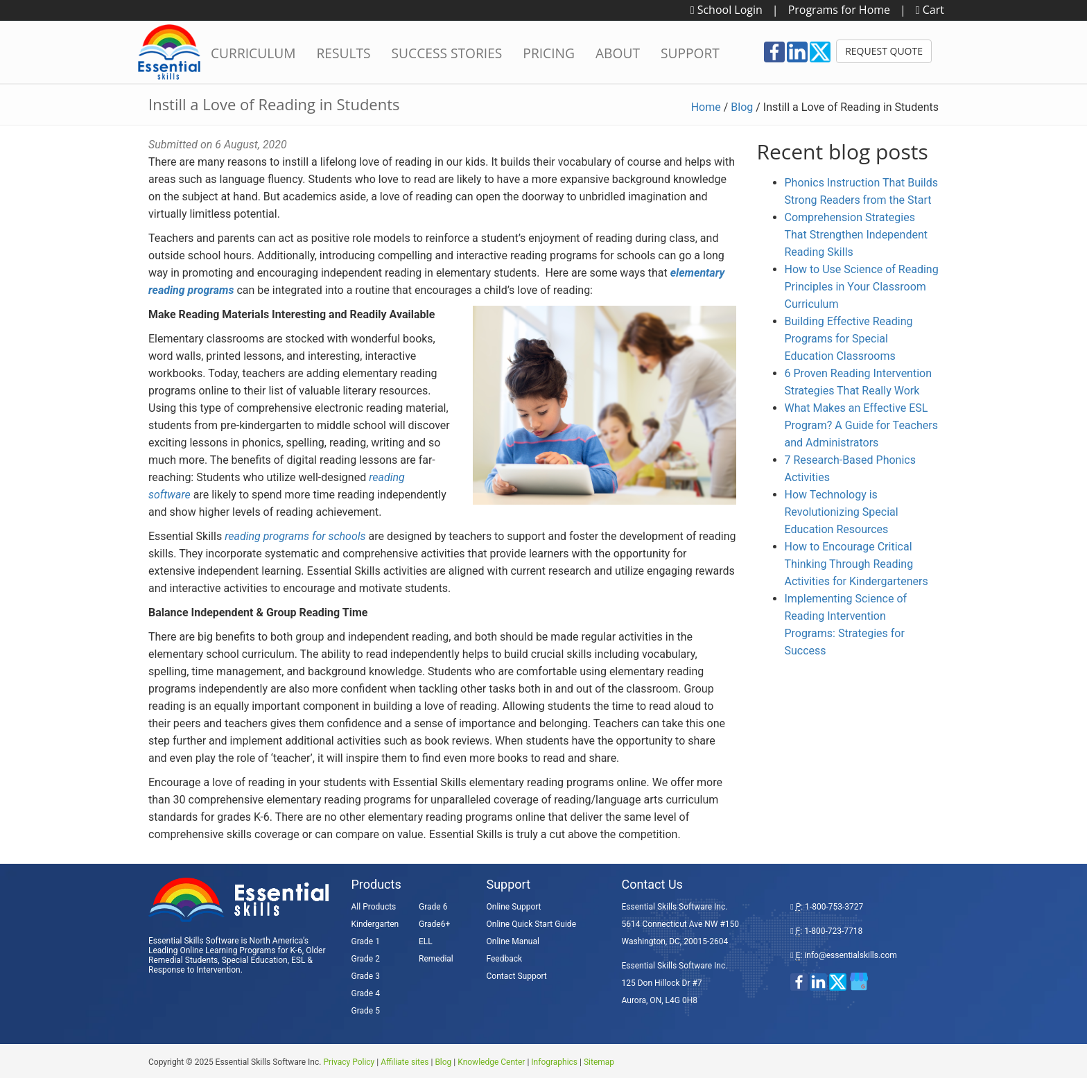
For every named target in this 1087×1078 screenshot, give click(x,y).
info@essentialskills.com (850, 955)
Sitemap (599, 1062)
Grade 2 (365, 959)
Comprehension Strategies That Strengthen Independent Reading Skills (856, 235)
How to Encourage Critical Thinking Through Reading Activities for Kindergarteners (856, 564)
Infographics (554, 1062)
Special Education (255, 960)
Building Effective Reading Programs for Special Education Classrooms (849, 339)
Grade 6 (433, 907)
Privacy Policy (348, 1062)
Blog (742, 107)
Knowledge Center (491, 1062)
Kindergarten (375, 924)
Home (706, 107)
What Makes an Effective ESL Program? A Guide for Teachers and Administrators (861, 425)
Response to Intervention (194, 970)
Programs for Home (839, 9)
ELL (426, 941)
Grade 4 (365, 993)
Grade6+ (434, 924)
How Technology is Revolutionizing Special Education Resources (841, 512)
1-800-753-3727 (834, 907)
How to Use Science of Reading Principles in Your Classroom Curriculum (862, 287)
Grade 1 (365, 941)
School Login (726, 9)
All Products (374, 907)
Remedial (436, 959)
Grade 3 (365, 976)
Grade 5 (365, 1011)
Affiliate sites (404, 1062)
